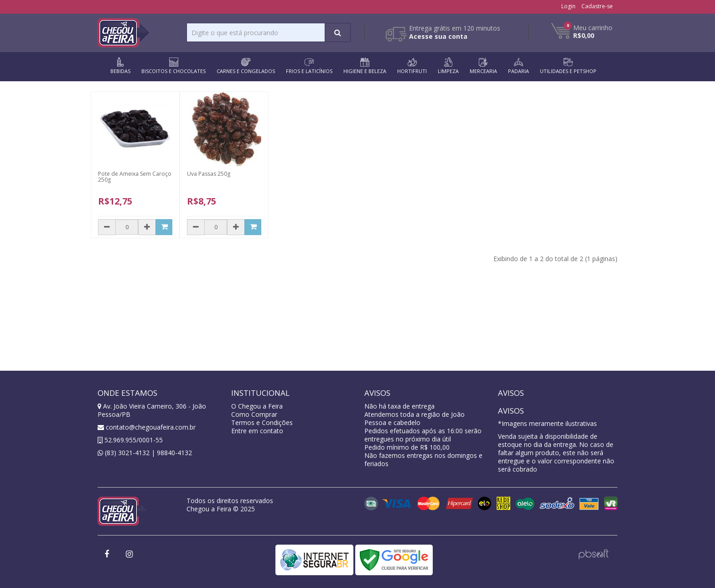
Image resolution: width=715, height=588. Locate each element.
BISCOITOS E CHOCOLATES (173, 66)
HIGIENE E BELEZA (364, 66)
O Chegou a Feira (257, 406)
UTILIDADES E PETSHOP (568, 66)
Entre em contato (257, 430)
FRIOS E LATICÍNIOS (309, 66)
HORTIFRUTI (412, 66)
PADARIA (518, 66)
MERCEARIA (483, 66)
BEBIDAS (120, 66)
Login (568, 6)
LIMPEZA (448, 66)
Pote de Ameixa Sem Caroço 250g (134, 177)
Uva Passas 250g (208, 174)
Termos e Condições (262, 422)
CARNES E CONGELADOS (246, 66)
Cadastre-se (597, 6)
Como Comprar (254, 414)
